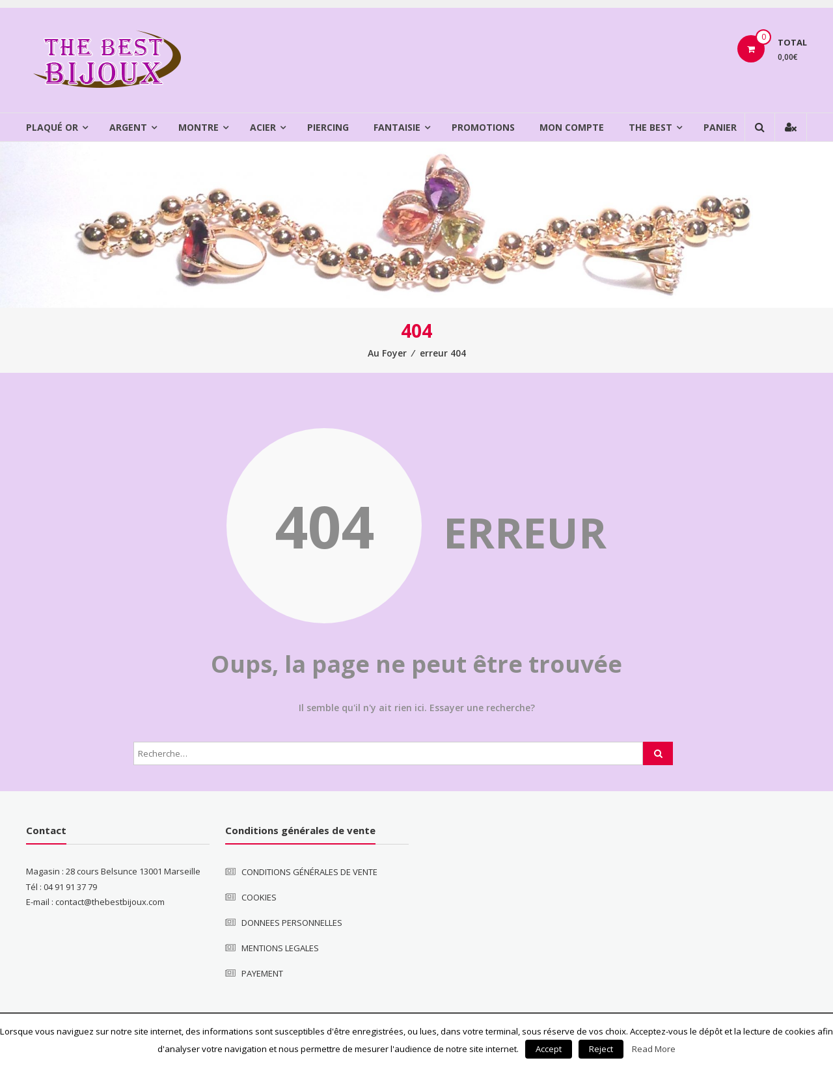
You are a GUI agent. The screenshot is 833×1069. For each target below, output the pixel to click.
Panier (720, 127)
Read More (654, 1049)
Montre (198, 127)
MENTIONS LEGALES (280, 948)
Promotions (483, 127)
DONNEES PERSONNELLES (291, 922)
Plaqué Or (52, 127)
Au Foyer (387, 353)
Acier (263, 127)
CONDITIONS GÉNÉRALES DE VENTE (309, 872)
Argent (128, 127)
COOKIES (259, 897)
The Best (650, 127)
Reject (601, 1049)
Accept (549, 1049)
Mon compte (571, 127)
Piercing (328, 127)
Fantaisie (397, 127)
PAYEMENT (262, 973)
